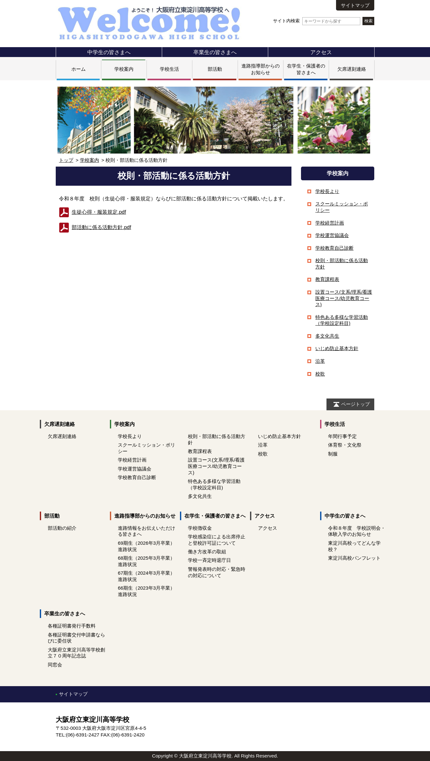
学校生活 (169, 69)
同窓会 (55, 664)
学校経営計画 (329, 223)
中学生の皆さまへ (109, 52)
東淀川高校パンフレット (354, 558)
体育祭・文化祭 (345, 445)
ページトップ (355, 404)
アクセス (321, 52)
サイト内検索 (316, 20)
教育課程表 (327, 279)
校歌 (320, 374)
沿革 (320, 361)
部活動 (215, 69)
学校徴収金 (200, 528)
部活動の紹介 (62, 528)
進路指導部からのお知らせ (145, 516)
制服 (333, 453)
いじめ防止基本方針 (336, 348)
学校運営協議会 (332, 235)
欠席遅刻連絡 (351, 69)
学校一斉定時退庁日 (209, 560)
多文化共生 (327, 336)
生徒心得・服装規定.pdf (99, 212)
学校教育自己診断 (334, 248)
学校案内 (123, 69)
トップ (66, 160)
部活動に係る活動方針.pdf (101, 227)
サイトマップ (355, 5)
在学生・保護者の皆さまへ (215, 516)
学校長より (327, 191)
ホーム (78, 69)
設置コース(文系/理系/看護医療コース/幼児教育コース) (343, 298)
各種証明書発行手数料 (72, 625)
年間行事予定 (342, 436)
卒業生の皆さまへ (215, 52)
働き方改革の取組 (207, 551)
